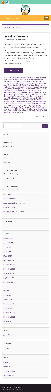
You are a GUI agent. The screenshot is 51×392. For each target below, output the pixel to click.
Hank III (24, 91)
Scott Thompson (28, 103)
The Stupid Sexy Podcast (11, 18)
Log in (5, 362)
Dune (33, 85)
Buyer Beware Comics (11, 190)
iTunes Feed (7, 158)
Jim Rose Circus (24, 94)
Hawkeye (38, 91)
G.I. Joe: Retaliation (28, 89)
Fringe (17, 89)
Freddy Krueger (25, 87)
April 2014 (7, 251)
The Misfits (13, 109)
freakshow (15, 87)
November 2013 (9, 269)
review (28, 102)
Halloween (17, 91)
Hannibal (31, 91)
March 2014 (7, 256)
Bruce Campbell (38, 81)
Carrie (18, 83)
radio (17, 102)
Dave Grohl (8, 85)
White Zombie (35, 111)
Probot (6, 102)
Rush (12, 103)
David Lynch (17, 85)
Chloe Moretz (26, 83)
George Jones (41, 89)
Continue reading (13, 70)
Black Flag (17, 81)
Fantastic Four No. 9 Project (13, 194)
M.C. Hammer (38, 96)
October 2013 (8, 273)
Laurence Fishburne (14, 96)
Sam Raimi (18, 103)
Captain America (9, 83)
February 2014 (8, 260)
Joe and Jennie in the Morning (14, 203)
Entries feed (7, 367)
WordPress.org (8, 375)
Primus (39, 100)
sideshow (17, 105)
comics (34, 83)
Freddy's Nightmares (39, 87)
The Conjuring (24, 107)
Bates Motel (31, 80)
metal (6, 98)
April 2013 (7, 295)
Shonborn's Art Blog (10, 174)
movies (18, 98)
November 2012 (9, 317)
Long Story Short (9, 207)
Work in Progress (9, 198)
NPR (16, 100)
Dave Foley (42, 83)
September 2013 (9, 278)
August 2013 (8, 282)
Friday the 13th (9, 89)
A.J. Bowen (10, 78)
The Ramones (32, 109)
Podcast (11, 39)
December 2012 (9, 313)
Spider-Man (26, 105)
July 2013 (6, 286)
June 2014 (7, 247)
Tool (19, 111)
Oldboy (21, 100)
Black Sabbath (27, 81)
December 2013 (9, 265)
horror (18, 92)
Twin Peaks (25, 111)
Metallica (11, 98)
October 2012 (8, 321)
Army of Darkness (19, 80)
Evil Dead (7, 87)
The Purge (22, 109)
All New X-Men (20, 78)
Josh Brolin (34, 94)
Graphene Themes (17, 389)
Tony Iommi (12, 111)
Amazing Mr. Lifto (32, 78)
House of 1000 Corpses (30, 92)
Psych (12, 102)
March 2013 (7, 299)
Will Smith (12, 113)
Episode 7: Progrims (16, 36)
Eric (6, 39)
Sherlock (38, 103)
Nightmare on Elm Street (35, 98)
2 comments (43, 116)
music (23, 98)
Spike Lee (34, 105)
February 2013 (8, 304)
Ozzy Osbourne (31, 100)
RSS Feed (6, 162)
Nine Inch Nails (9, 100)
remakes (22, 102)
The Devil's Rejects (37, 107)
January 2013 (8, 308)
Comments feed (9, 371)
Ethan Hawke (40, 85)
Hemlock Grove (9, 92)
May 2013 (6, 291)
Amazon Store (8, 146)
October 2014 (8, 238)
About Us (6, 335)
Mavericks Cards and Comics (13, 212)
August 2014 (8, 243)
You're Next (20, 113)
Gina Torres (8, 91)
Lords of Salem (27, 96)
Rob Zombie (36, 102)
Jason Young (12, 94)
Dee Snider (26, 85)
